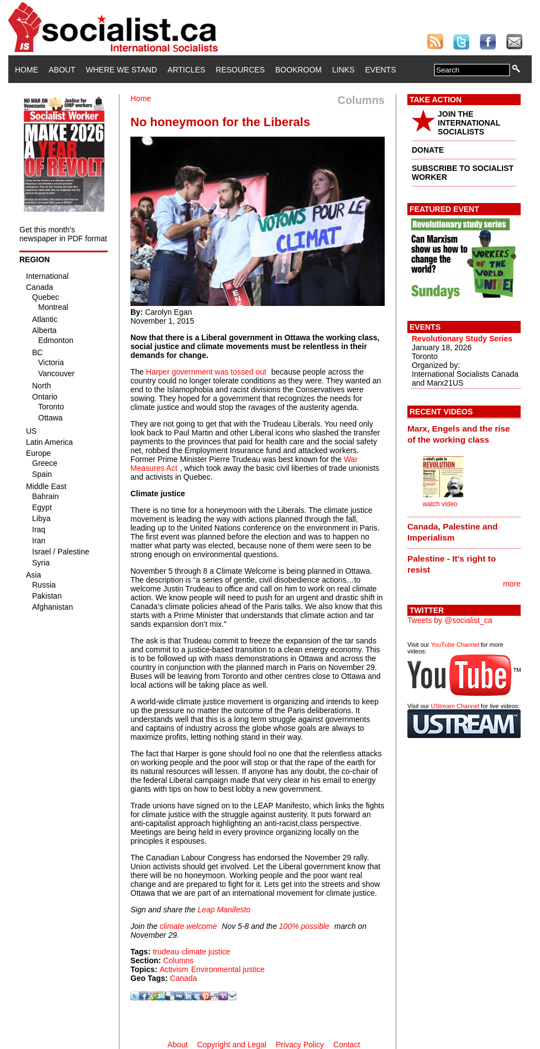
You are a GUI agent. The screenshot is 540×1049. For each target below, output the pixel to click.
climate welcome (188, 926)
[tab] (464, 433)
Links (343, 69)
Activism (174, 969)
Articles (186, 69)
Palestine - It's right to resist (451, 564)
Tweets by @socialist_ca (449, 620)
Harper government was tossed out (206, 371)
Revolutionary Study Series (462, 338)
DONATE (428, 150)
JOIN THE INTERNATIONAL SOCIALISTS (469, 123)
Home (26, 69)
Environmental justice (228, 969)
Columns (178, 960)
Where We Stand (121, 69)
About (62, 69)
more (512, 583)
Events (380, 69)
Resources (240, 69)
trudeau (166, 951)
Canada (183, 978)
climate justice (206, 951)
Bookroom (298, 69)
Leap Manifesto (223, 909)
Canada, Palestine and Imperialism (452, 532)
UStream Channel (455, 706)
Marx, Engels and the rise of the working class (458, 434)
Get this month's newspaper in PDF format (63, 234)
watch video (439, 504)
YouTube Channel (455, 644)
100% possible (304, 926)
